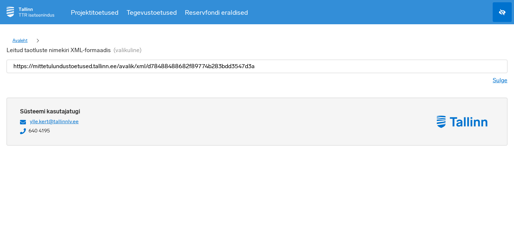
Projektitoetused (94, 12)
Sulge (500, 80)
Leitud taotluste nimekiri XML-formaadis (74, 50)
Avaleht (20, 40)
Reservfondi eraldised (216, 12)
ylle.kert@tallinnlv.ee (54, 121)
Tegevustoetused (152, 12)
